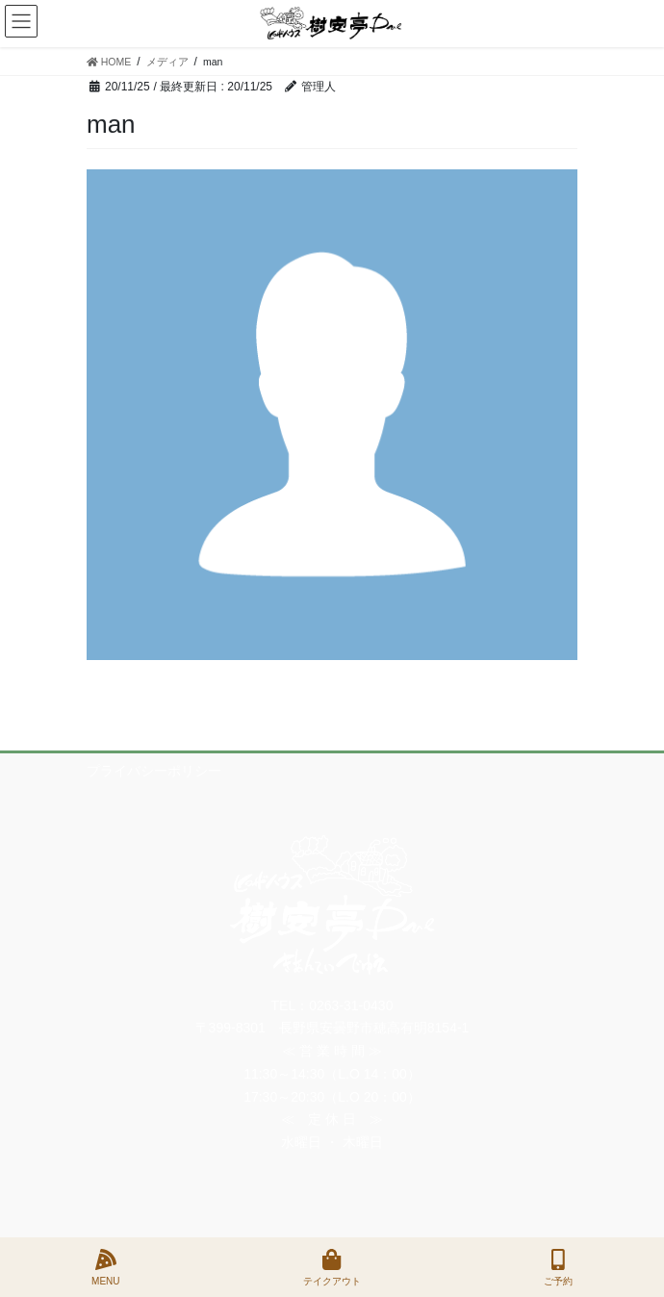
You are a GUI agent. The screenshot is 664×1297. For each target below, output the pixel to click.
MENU (105, 1267)
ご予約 (558, 1267)
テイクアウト (332, 1267)
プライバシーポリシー (154, 770)
